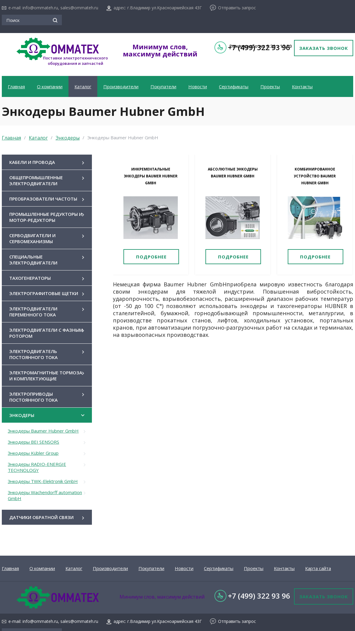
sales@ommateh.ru (79, 8)
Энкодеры (68, 137)
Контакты (302, 86)
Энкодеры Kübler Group (33, 453)
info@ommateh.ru (40, 8)
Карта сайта (318, 568)
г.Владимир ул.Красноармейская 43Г (164, 8)
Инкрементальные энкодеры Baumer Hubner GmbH (151, 176)
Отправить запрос (237, 8)
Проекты (270, 86)
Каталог (82, 86)
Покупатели (163, 86)
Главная (16, 86)
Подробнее (151, 257)
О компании (49, 86)
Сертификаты (233, 86)
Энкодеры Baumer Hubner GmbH (43, 431)
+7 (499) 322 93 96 (259, 596)
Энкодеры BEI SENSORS (33, 442)
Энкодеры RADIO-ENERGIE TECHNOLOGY (37, 467)
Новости (197, 86)
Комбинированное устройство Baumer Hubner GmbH (315, 176)
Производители (120, 86)
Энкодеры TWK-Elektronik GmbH (43, 481)
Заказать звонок (323, 48)
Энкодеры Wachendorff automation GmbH (45, 495)
